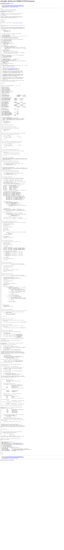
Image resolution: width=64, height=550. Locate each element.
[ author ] (17, 547)
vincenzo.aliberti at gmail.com (10, 3)
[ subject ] (14, 547)
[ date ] (9, 547)
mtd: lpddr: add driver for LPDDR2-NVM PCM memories (15, 5)
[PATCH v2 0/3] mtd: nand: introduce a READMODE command (15, 546)
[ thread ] (11, 547)
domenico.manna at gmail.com (12, 81)
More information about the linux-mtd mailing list (7, 549)
